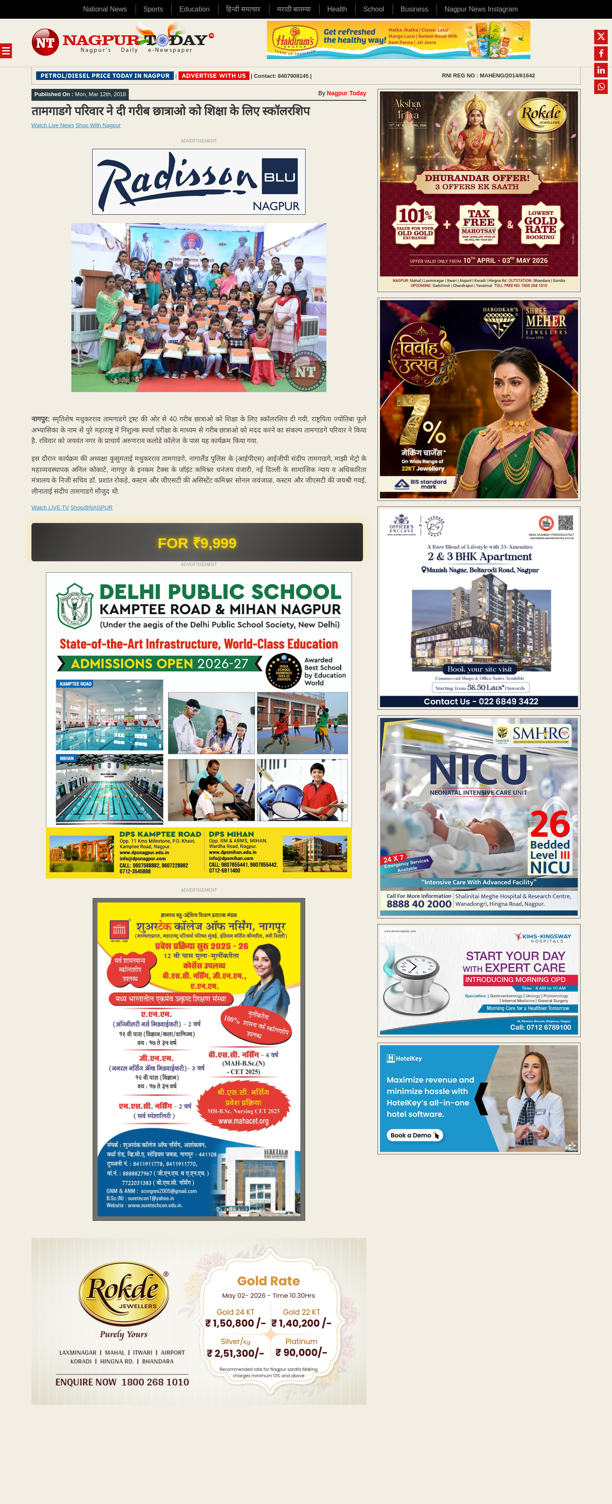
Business (414, 9)
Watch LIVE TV (50, 507)
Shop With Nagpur (98, 125)
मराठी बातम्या (294, 9)
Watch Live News (52, 125)
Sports (153, 9)
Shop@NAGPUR (92, 507)
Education (194, 9)
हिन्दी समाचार (243, 9)
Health (337, 9)
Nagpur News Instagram (481, 9)
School (373, 9)
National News (105, 9)
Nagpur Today (346, 93)
